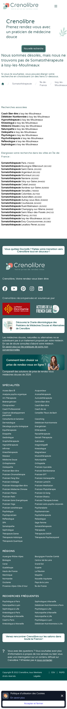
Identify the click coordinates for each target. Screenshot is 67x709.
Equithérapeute (9, 430)
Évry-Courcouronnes (26, 221)
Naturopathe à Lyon (11, 605)
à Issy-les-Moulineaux (21, 113)
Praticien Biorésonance (45, 471)
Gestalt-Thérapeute (43, 437)
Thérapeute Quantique (12, 541)
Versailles (20, 190)
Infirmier (6, 449)
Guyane (38, 568)
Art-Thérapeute (9, 398)
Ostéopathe (7, 467)
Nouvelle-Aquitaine (43, 579)
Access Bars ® (8, 391)
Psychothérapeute (43, 515)
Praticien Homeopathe (45, 478)
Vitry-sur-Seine (23, 181)
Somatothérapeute (22, 83)
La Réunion (40, 571)
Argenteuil (20, 172)
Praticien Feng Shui (10, 478)
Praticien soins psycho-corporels (49, 504)
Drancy (19, 215)
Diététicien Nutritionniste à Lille (49, 624)
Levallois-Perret (23, 224)
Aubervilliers (21, 197)
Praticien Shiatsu (42, 497)
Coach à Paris (8, 620)
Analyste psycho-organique (14, 394)
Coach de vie (40, 409)
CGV (53, 672)
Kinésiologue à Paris (11, 613)
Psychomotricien (42, 511)
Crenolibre (8, 278)
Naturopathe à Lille (43, 616)
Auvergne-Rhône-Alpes (12, 556)
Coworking (39, 419)
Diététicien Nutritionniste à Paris (49, 605)
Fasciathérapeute (42, 434)
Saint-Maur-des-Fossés (27, 212)
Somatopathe (8, 526)
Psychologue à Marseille (13, 616)
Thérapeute (40, 530)
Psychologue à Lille (43, 609)
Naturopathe (40, 460)
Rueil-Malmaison (23, 206)
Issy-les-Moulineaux (61, 84)
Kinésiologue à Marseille (13, 624)
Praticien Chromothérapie (13, 474)
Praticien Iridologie (10, 482)
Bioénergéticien (9, 402)
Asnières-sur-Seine (25, 187)
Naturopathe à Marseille (45, 613)
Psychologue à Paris (11, 601)
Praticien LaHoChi (42, 482)
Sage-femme (40, 523)
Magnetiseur (40, 452)
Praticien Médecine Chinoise (14, 489)
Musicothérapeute (43, 456)
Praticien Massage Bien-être (15, 486)
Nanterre (19, 178)
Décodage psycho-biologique (15, 426)
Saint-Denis (21, 169)
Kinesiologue (40, 449)
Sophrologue (8, 530)
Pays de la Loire (42, 582)
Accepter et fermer (33, 703)
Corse (5, 564)
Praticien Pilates (9, 493)
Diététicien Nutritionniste (46, 423)
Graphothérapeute (10, 441)
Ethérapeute (40, 430)
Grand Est (39, 564)
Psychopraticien (9, 515)
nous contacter (44, 660)
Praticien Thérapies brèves (46, 500)
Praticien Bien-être (10, 471)
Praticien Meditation (44, 486)
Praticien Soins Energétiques (15, 500)
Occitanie (6, 582)
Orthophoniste (8, 463)
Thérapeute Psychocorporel (47, 537)
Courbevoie (21, 203)
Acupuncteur (40, 391)
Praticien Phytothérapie (45, 489)
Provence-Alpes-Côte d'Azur (15, 586)
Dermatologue (8, 423)
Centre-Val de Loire (43, 560)
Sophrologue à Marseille (45, 601)
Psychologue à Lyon (43, 620)
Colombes (20, 194)
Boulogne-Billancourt (26, 166)
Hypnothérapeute (10, 445)
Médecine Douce (9, 460)
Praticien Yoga (8, 504)
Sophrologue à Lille (10, 609)
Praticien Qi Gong (42, 493)
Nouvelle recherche (33, 48)
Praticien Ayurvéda (43, 467)
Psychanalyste (41, 508)
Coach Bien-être (42, 405)
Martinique (7, 575)
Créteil (18, 184)
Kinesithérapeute (10, 452)
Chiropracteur (8, 405)
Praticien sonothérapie (12, 508)
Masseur (6, 456)
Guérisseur (39, 441)
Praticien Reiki (8, 497)
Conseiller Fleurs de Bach (46, 413)
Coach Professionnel (11, 409)
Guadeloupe (7, 568)
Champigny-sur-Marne (27, 209)
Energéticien (40, 426)
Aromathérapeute (43, 394)
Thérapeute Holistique (12, 537)
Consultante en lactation (13, 419)
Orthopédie (40, 463)
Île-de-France (43, 84)
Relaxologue (40, 519)
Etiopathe (6, 434)
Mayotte (38, 575)
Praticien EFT (40, 474)
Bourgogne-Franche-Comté (47, 556)
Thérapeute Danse (10, 534)
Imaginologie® (41, 445)
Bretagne (6, 560)
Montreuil (20, 175)
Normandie (7, 579)
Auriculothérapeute (43, 398)
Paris (17, 163)
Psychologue (7, 511)
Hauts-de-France (9, 571)
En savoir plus (17, 698)
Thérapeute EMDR (43, 534)
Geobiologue (8, 437)
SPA (4, 523)
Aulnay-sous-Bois (24, 200)
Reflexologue (8, 519)
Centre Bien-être (42, 402)
